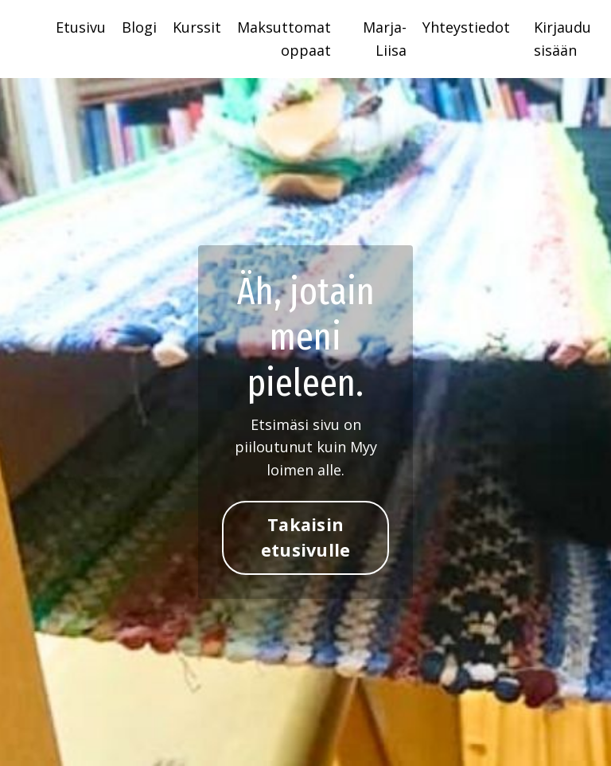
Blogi (139, 27)
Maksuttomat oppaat (284, 39)
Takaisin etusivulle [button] (306, 537)
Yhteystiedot (466, 27)
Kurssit (197, 27)
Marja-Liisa (385, 39)
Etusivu (81, 27)
